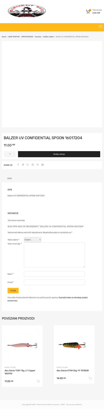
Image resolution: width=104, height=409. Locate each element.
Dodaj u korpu (59, 154)
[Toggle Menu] (100, 27)
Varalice (38, 37)
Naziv (11, 274)
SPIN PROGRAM (27, 37)
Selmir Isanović (53, 404)
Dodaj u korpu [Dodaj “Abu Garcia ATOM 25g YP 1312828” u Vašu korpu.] (90, 378)
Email (11, 282)
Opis (9, 178)
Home (4, 37)
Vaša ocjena (13, 240)
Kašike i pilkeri (48, 37)
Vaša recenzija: (15, 244)
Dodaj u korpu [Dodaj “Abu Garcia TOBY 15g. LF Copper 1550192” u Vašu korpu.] (38, 381)
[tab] (9, 178)
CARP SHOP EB (13, 37)
